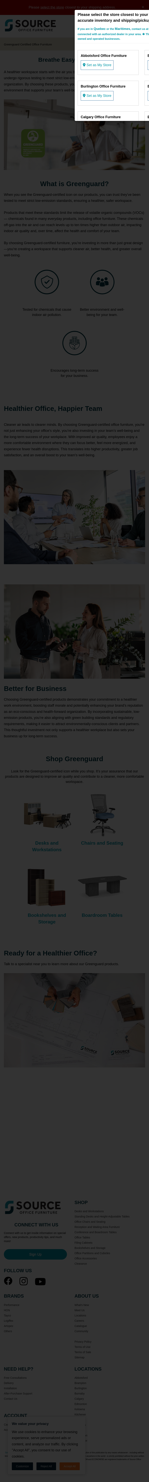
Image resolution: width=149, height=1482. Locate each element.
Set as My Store (97, 65)
